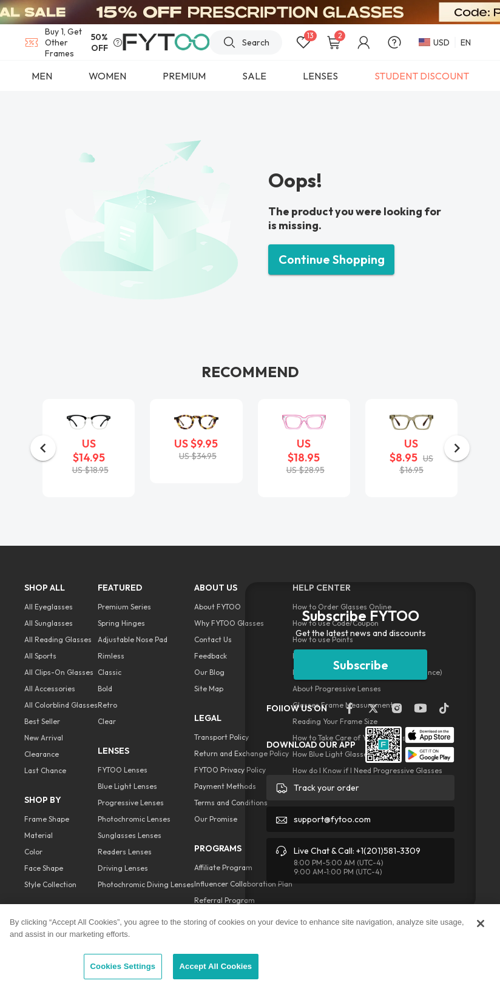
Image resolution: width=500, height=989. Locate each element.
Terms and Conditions (231, 802)
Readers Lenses (125, 851)
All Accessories (49, 688)
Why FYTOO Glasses (229, 623)
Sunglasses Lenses (129, 835)
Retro (107, 704)
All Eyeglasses (48, 606)
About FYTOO (217, 606)
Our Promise (215, 818)
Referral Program (224, 900)
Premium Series (124, 606)
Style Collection (50, 884)
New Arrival (43, 737)
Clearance (41, 754)
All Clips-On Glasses (58, 672)
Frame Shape (46, 818)
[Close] (480, 923)
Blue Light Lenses (127, 786)
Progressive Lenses (131, 802)
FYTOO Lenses (122, 769)
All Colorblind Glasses (61, 704)
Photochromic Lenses (134, 818)
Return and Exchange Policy (241, 753)
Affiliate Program (223, 867)
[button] (43, 448)
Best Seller (42, 721)
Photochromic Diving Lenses (146, 884)
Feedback (210, 655)
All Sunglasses (48, 623)
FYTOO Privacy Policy (230, 769)
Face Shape (43, 868)
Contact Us (213, 639)
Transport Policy (221, 737)
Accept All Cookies (216, 966)
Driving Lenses (123, 868)
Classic (109, 672)
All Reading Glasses (58, 639)
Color (33, 851)
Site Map (208, 688)
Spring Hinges (121, 623)
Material (38, 835)
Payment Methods (225, 786)
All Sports (40, 655)
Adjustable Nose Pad (132, 639)
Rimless (111, 655)
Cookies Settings (123, 966)
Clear (107, 721)
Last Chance (45, 770)
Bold (105, 688)
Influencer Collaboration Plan (243, 883)
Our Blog (209, 672)
